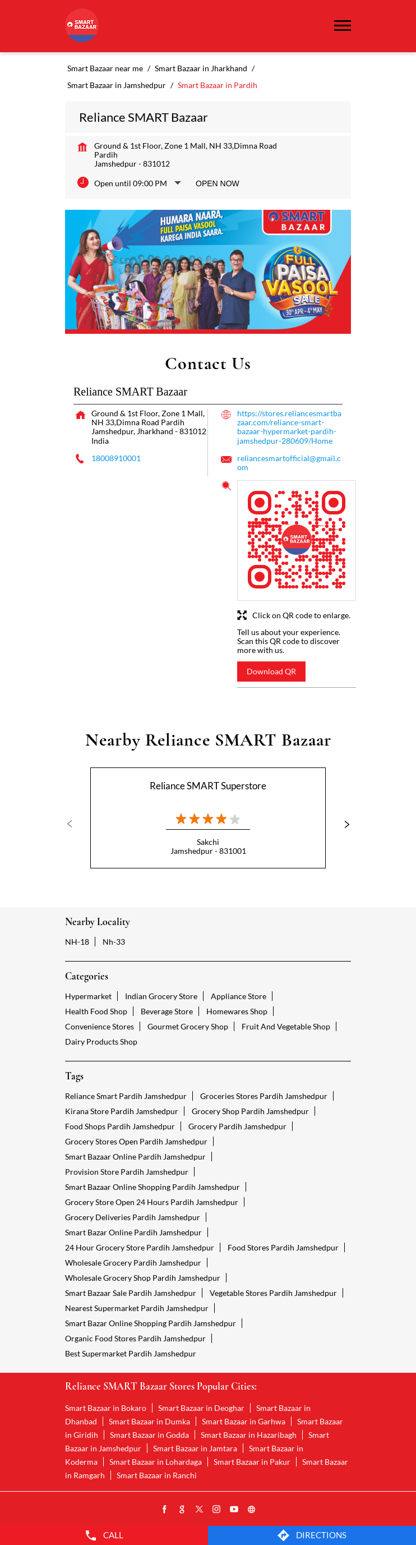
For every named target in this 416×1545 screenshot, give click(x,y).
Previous (74, 824)
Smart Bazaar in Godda (149, 1435)
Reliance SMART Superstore (208, 786)
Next (342, 824)
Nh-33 (114, 941)
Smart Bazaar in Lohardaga (155, 1461)
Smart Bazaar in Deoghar (201, 1408)
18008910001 (116, 458)
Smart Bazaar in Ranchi (157, 1475)
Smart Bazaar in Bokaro (105, 1408)
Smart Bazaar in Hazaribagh (249, 1435)
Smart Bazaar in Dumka (149, 1421)
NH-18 (77, 941)
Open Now (217, 183)
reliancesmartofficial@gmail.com (289, 462)
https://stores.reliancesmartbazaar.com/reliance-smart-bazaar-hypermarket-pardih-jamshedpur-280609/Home (289, 426)
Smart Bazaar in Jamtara (195, 1448)
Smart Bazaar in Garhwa (243, 1421)
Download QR (271, 671)
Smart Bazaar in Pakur (252, 1461)
